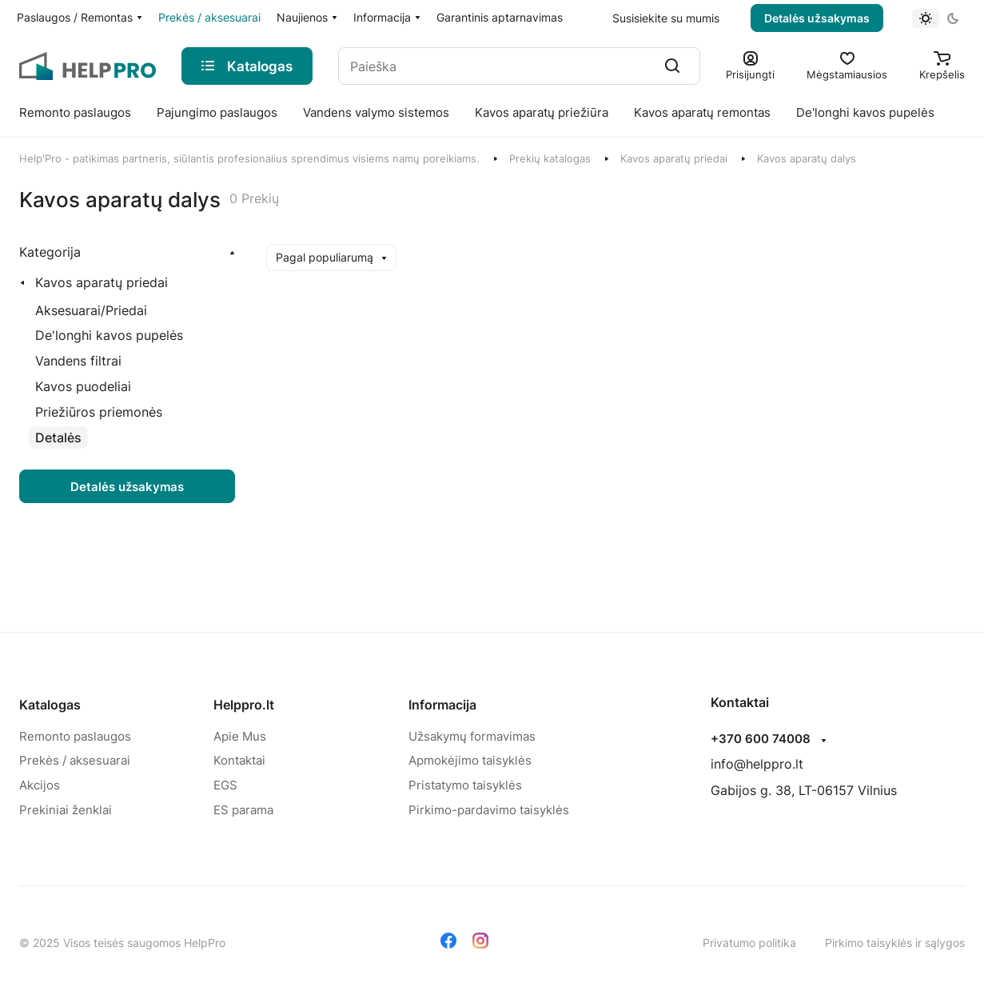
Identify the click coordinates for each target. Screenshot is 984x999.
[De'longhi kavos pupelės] (109, 335)
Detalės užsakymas (817, 18)
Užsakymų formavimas (472, 736)
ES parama (243, 809)
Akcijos (39, 785)
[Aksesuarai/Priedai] (91, 310)
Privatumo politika (749, 942)
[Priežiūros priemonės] (99, 412)
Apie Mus (239, 736)
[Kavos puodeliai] (83, 386)
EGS (225, 785)
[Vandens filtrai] (78, 361)
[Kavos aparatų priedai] (96, 282)
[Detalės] (58, 438)
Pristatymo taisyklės (465, 785)
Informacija (442, 705)
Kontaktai (239, 760)
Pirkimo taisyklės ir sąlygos (895, 942)
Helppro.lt (243, 705)
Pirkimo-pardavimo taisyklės (488, 809)
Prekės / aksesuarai (74, 760)
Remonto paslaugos (75, 736)
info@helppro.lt (757, 764)
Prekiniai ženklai (65, 809)
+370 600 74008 (761, 739)
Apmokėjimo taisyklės (470, 760)
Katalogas (50, 705)
